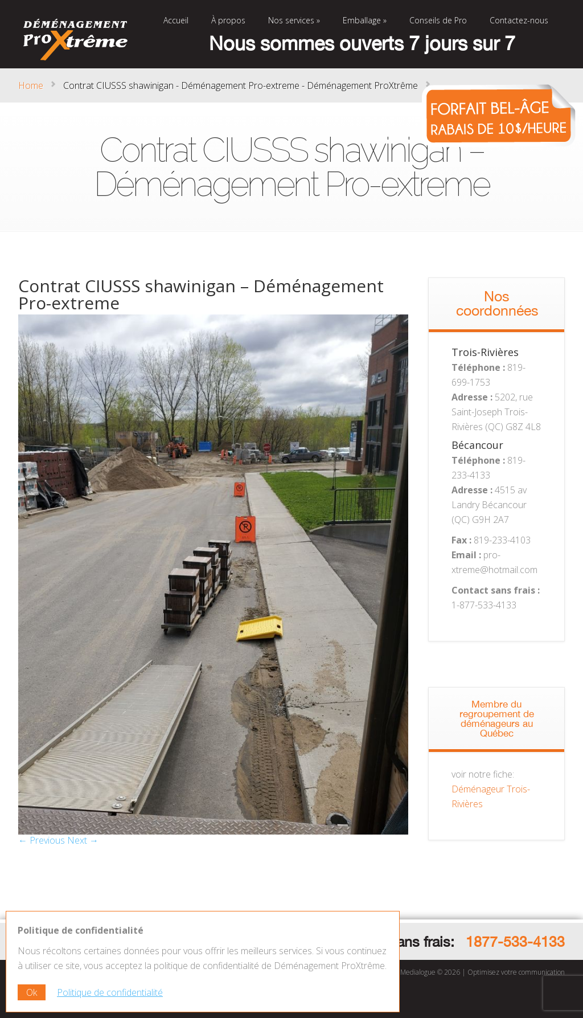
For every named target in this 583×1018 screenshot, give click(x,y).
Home (30, 85)
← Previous (41, 840)
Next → (82, 840)
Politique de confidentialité (110, 992)
